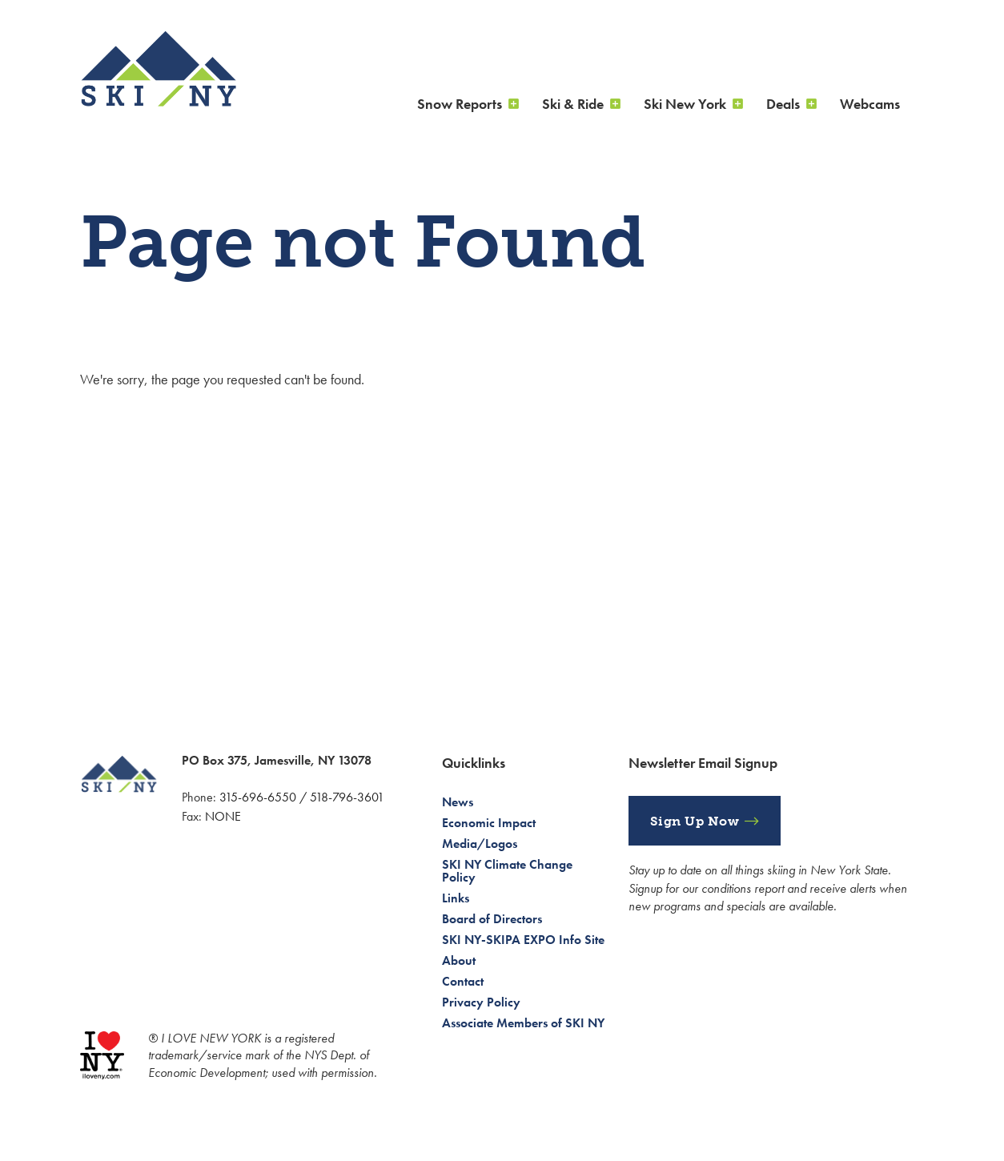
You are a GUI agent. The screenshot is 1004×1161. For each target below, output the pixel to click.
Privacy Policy (481, 1002)
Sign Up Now (695, 821)
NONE (223, 816)
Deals (783, 103)
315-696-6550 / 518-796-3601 (301, 797)
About (459, 960)
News (457, 801)
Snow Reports (459, 103)
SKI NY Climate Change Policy (507, 871)
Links (455, 898)
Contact (463, 981)
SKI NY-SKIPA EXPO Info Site (523, 939)
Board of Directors (492, 918)
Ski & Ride (573, 103)
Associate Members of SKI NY (523, 1022)
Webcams (870, 103)
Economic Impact (489, 822)
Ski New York (685, 103)
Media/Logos (479, 843)
